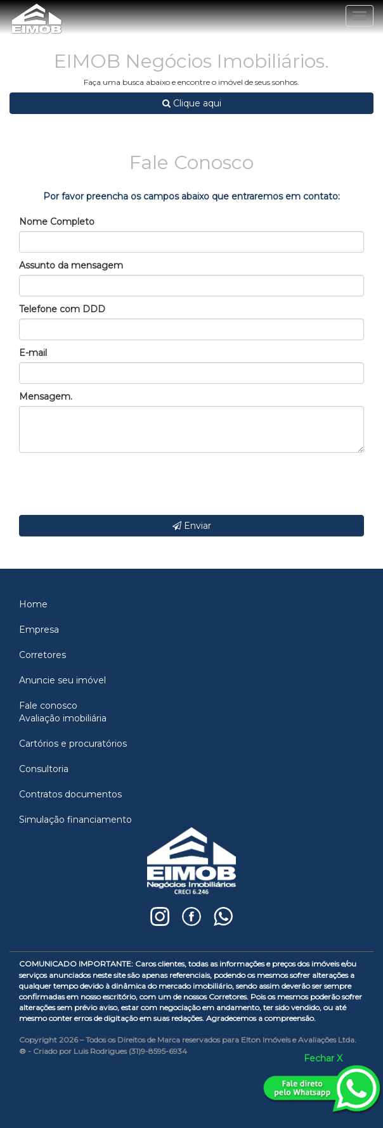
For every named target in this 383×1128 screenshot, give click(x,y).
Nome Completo (56, 221)
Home (33, 604)
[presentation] (115, 484)
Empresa (39, 629)
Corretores (42, 655)
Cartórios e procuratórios (73, 743)
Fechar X (323, 1058)
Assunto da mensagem (71, 265)
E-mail (33, 352)
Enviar (191, 525)
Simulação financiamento (75, 819)
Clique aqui (191, 103)
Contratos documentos (70, 794)
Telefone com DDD (62, 309)
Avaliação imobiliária (63, 718)
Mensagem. (45, 396)
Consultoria (43, 769)
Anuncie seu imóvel (62, 680)
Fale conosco (48, 705)
